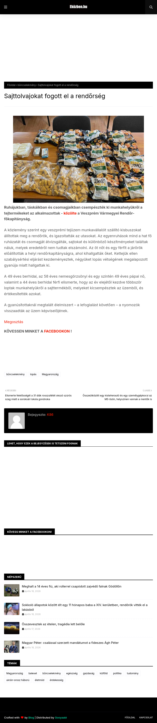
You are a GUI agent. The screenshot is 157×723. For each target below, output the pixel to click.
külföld (104, 673)
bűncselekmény (27, 85)
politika (117, 673)
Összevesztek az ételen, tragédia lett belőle (53, 624)
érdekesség (56, 680)
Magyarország (50, 374)
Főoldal (11, 85)
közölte (70, 213)
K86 (49, 415)
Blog (31, 717)
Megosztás (13, 322)
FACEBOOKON (57, 331)
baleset (32, 673)
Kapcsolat (146, 717)
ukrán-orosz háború (17, 680)
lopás (33, 374)
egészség (71, 673)
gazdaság (88, 673)
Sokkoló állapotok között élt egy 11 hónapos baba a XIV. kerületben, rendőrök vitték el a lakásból (85, 607)
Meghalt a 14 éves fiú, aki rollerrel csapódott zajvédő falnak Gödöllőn (71, 586)
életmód (39, 680)
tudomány (132, 673)
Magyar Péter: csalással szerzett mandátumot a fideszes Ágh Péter (70, 643)
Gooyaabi (61, 717)
